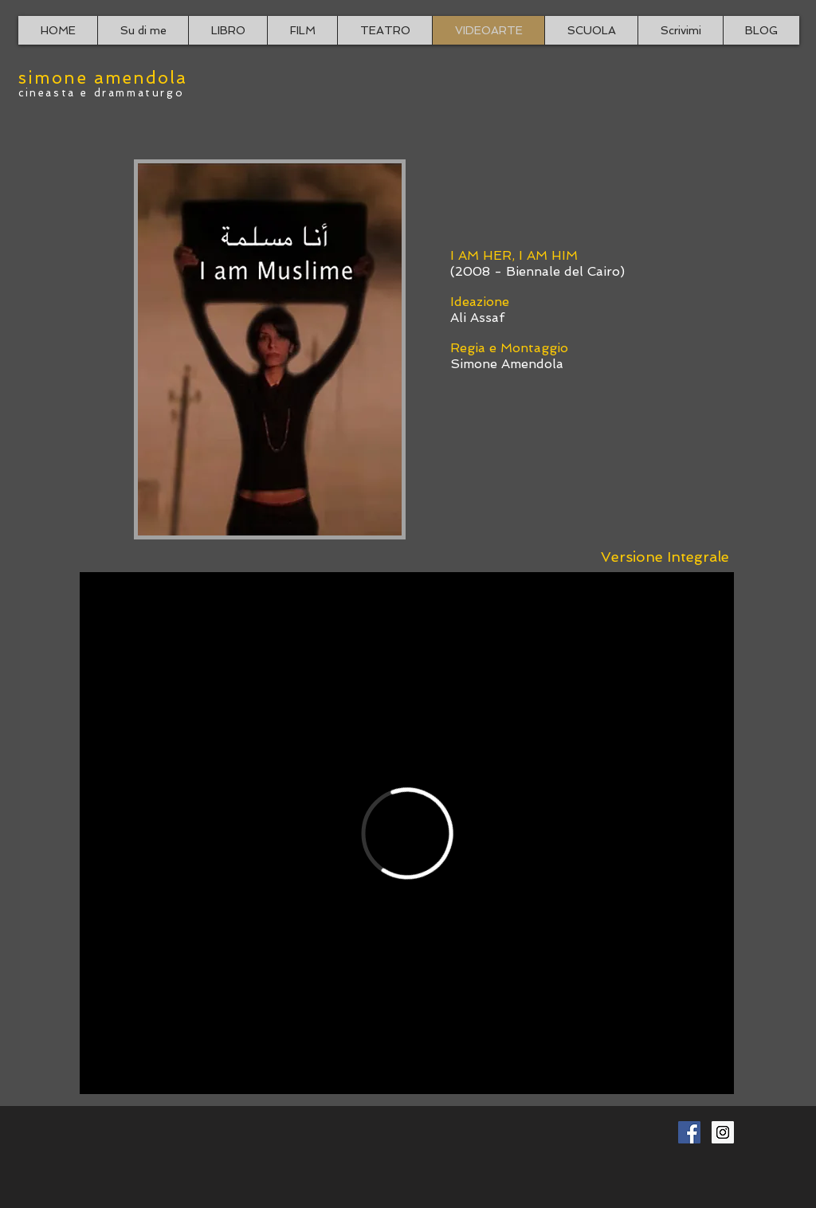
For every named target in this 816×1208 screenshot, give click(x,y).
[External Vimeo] (407, 833)
